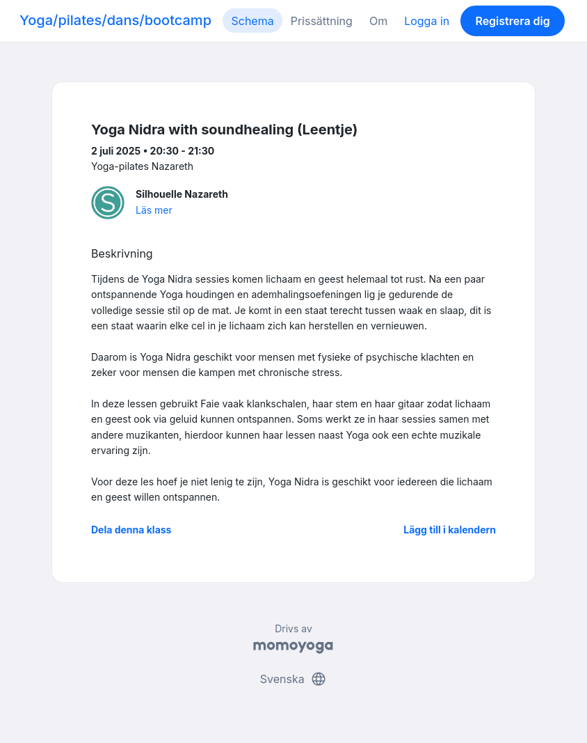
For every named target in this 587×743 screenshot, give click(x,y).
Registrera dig (512, 21)
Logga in (426, 21)
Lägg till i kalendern (449, 529)
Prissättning (322, 21)
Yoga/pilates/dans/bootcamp (115, 20)
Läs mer (154, 210)
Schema (252, 21)
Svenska (293, 679)
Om (378, 21)
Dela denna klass (131, 529)
